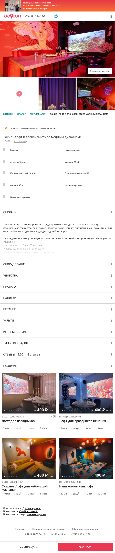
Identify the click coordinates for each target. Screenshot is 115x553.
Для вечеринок (31, 508)
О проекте (20, 529)
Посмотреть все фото (99, 71)
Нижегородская (36, 514)
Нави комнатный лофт (76, 486)
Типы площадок (58, 344)
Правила (58, 287)
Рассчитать (85, 547)
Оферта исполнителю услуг (86, 529)
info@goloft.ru (58, 534)
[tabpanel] (29, 393)
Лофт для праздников (18, 421)
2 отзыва (20, 141)
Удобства (58, 276)
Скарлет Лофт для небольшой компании (25, 488)
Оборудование (58, 265)
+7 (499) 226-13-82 (36, 16)
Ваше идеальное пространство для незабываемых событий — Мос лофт (42, 4)
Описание (58, 213)
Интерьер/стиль (58, 332)
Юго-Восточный (28, 511)
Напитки (58, 299)
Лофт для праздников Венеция (82, 421)
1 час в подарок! (40, 8)
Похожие (58, 366)
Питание (58, 310)
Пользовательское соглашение (48, 529)
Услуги (58, 321)
